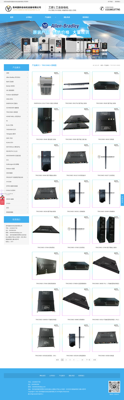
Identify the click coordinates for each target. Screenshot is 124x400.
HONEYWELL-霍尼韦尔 (13, 116)
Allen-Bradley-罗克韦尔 (13, 77)
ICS (7, 160)
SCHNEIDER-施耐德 (12, 108)
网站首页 (43, 375)
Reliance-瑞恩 (10, 168)
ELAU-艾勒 (9, 125)
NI (7, 121)
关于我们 (110, 1)
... (77, 360)
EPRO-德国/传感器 (12, 186)
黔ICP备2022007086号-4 (35, 394)
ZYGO (8, 203)
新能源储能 (9, 212)
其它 (7, 208)
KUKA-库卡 (9, 142)
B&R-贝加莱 (10, 81)
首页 (11, 17)
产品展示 (48, 17)
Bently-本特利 (10, 86)
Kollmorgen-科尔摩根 (12, 164)
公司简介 (29, 17)
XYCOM (8, 181)
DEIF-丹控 (9, 138)
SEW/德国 (9, 173)
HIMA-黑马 (9, 99)
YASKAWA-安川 (11, 129)
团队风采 (67, 17)
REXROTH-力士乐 (11, 151)
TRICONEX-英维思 (12, 112)
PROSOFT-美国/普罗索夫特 (14, 177)
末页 (94, 360)
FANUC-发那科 (10, 190)
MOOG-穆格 (10, 199)
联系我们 (117, 1)
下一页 (88, 360)
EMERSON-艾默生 (12, 103)
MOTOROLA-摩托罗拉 (13, 147)
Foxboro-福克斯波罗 (12, 94)
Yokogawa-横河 (11, 134)
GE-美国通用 (10, 90)
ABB (7, 73)
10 (82, 360)
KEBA (8, 195)
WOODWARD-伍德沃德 (13, 155)
